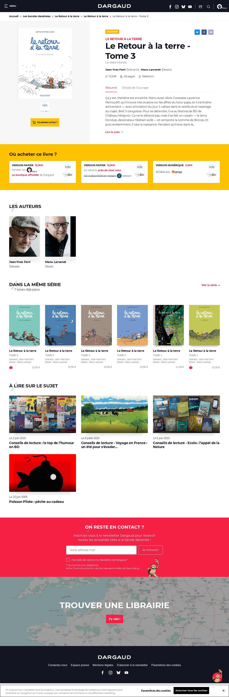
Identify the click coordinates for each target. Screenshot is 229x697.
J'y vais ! (114, 619)
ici (138, 568)
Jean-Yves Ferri (115, 69)
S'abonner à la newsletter (132, 665)
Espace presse (80, 665)
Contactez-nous (57, 665)
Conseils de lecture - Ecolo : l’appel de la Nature (186, 445)
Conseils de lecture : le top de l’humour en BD (41, 445)
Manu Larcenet (151, 69)
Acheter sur (169, 172)
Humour (112, 31)
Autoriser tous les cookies (191, 693)
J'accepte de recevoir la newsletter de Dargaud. (98, 559)
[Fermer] (223, 693)
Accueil (13, 16)
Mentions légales (103, 665)
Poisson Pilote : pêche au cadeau (36, 502)
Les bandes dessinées (36, 16)
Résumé (111, 87)
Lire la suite (112, 132)
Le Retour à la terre (67, 16)
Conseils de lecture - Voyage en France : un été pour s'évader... (114, 445)
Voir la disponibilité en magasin (108, 176)
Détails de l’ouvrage (135, 87)
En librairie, (102, 170)
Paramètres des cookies (166, 665)
